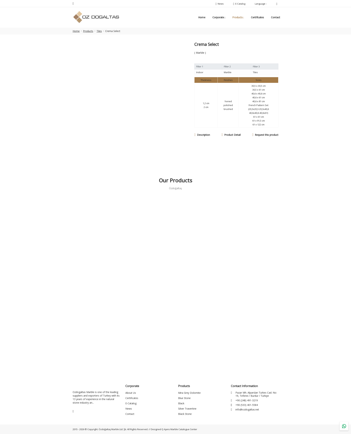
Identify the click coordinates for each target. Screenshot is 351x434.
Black (181, 403)
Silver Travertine (187, 408)
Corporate (218, 17)
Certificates (257, 17)
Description (203, 134)
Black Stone (185, 414)
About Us (130, 392)
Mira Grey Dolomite (189, 392)
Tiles (99, 31)
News (128, 408)
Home (201, 17)
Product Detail (232, 134)
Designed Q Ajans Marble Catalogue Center (174, 429)
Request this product (266, 134)
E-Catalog (130, 403)
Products (237, 17)
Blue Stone (184, 398)
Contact (275, 17)
